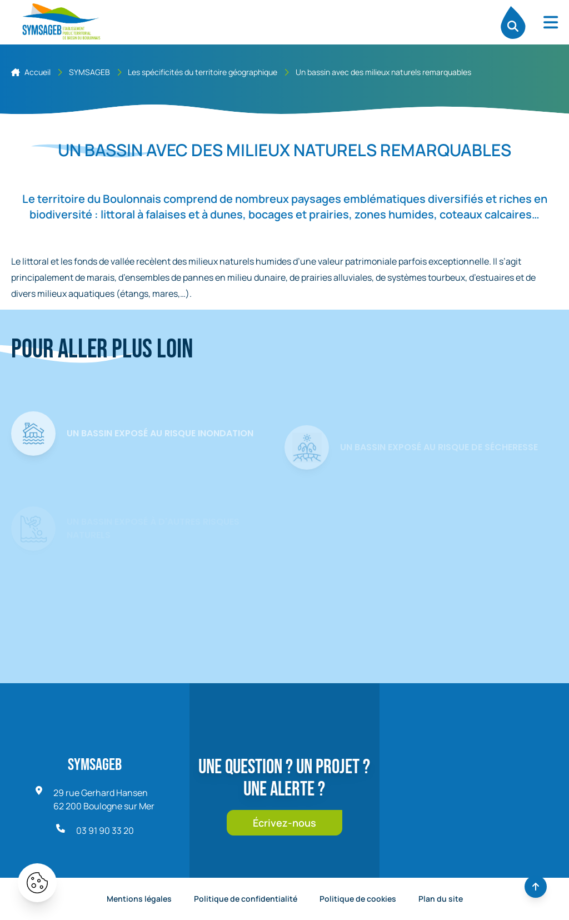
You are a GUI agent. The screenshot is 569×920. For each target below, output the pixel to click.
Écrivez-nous (284, 822)
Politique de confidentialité (245, 898)
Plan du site (440, 898)
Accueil (31, 72)
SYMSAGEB (89, 72)
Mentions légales (139, 898)
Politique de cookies (358, 898)
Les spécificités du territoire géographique (202, 72)
